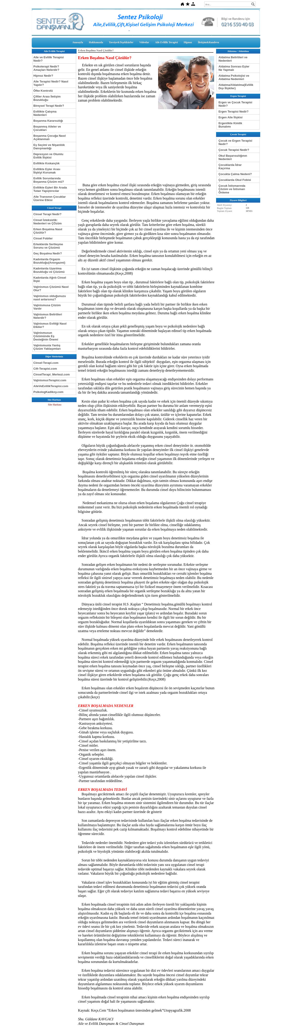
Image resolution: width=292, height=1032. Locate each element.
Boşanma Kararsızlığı (48, 120)
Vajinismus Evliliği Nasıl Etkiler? (50, 325)
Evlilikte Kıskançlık (46, 163)
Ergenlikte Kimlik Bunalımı (230, 124)
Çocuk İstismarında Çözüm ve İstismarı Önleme (232, 189)
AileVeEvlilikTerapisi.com (50, 386)
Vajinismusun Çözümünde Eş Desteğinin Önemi (45, 336)
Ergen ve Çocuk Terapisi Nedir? (235, 104)
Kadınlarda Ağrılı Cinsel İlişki (49, 279)
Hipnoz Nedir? (43, 75)
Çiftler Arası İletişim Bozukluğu (47, 98)
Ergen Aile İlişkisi (231, 117)
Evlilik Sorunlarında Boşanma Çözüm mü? (48, 180)
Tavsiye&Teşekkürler (121, 42)
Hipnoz (188, 42)
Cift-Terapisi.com (45, 368)
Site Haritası (54, 404)
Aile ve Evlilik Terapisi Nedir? (48, 59)
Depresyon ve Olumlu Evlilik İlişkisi (48, 155)
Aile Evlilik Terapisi (166, 42)
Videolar (144, 42)
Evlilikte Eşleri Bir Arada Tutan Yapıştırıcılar (50, 189)
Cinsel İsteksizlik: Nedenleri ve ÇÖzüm (47, 221)
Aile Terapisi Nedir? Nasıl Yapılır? (50, 83)
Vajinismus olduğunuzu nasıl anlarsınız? (49, 297)
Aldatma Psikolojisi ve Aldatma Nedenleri (234, 77)
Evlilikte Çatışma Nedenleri (44, 113)
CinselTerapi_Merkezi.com (51, 374)
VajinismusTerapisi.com (49, 380)
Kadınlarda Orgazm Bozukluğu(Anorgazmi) (49, 261)
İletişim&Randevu (208, 42)
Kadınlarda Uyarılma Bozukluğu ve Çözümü (48, 270)
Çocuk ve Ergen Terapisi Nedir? (235, 142)
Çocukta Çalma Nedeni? (235, 174)
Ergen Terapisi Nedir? (234, 111)
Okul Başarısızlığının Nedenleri (233, 157)
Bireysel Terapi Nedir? (48, 105)
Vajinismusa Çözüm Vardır (47, 307)
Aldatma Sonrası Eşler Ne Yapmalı (234, 68)
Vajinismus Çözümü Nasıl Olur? (51, 288)
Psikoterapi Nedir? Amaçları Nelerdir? (46, 68)
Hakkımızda (96, 42)
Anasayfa (77, 42)
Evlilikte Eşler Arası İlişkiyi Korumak (46, 170)
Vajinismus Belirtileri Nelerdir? (47, 316)
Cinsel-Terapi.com (45, 362)
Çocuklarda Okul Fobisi (235, 180)
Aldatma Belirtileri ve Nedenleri (233, 59)
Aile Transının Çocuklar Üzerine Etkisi (49, 198)
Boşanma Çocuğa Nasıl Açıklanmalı (49, 137)
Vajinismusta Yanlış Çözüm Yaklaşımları (47, 347)
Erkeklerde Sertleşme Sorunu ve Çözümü (48, 246)
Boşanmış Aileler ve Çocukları (47, 128)
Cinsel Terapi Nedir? (47, 214)
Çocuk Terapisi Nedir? (234, 150)
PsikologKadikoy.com (48, 392)
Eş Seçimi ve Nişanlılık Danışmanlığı (49, 146)
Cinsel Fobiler (43, 238)
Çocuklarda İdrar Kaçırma (230, 166)
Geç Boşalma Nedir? (47, 253)
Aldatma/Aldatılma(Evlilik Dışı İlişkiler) (236, 86)
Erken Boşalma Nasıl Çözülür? (47, 231)
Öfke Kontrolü (43, 90)
